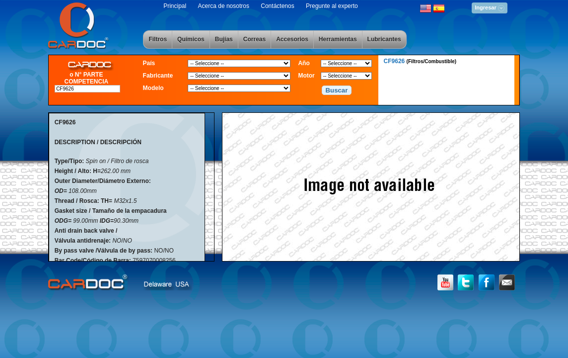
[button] (337, 90)
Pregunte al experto (332, 5)
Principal (174, 5)
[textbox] (87, 88)
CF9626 (420, 61)
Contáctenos (277, 5)
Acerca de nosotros (223, 5)
